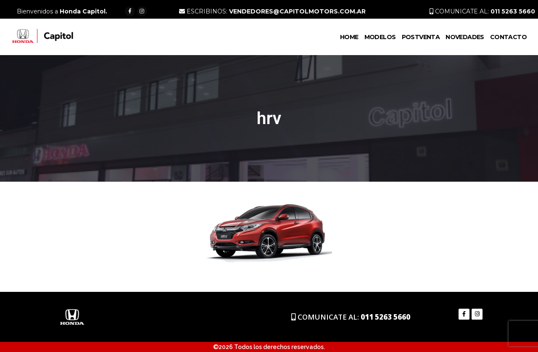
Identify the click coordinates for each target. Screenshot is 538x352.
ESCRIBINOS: (272, 11)
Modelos (380, 37)
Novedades (465, 37)
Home (349, 37)
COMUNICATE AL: (482, 11)
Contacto (508, 37)
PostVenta (421, 37)
